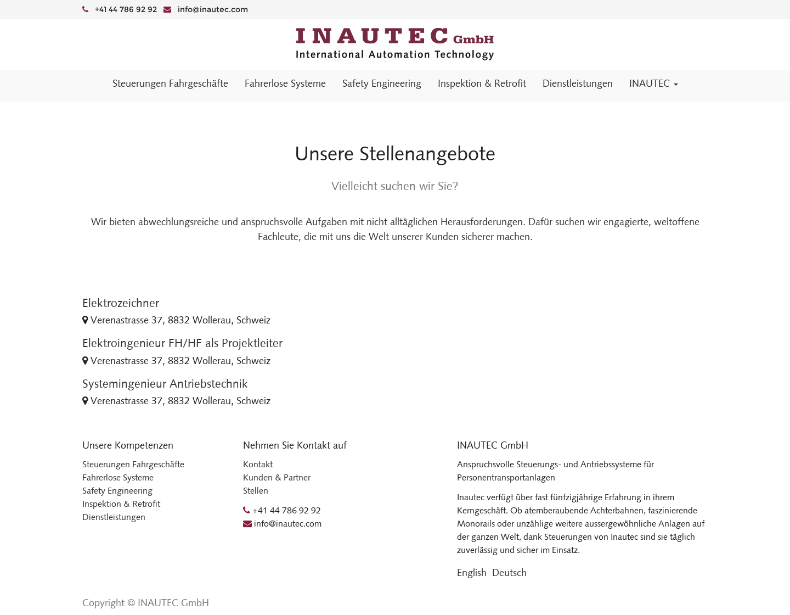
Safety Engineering (117, 490)
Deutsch (509, 573)
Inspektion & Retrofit (121, 504)
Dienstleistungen (113, 517)
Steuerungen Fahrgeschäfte (133, 464)
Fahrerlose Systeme (118, 477)
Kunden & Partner (277, 477)
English (472, 573)
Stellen (255, 490)
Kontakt (258, 464)
